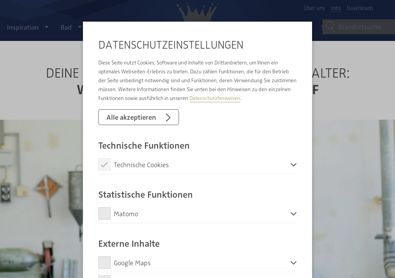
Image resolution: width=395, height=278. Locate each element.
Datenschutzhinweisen (214, 98)
